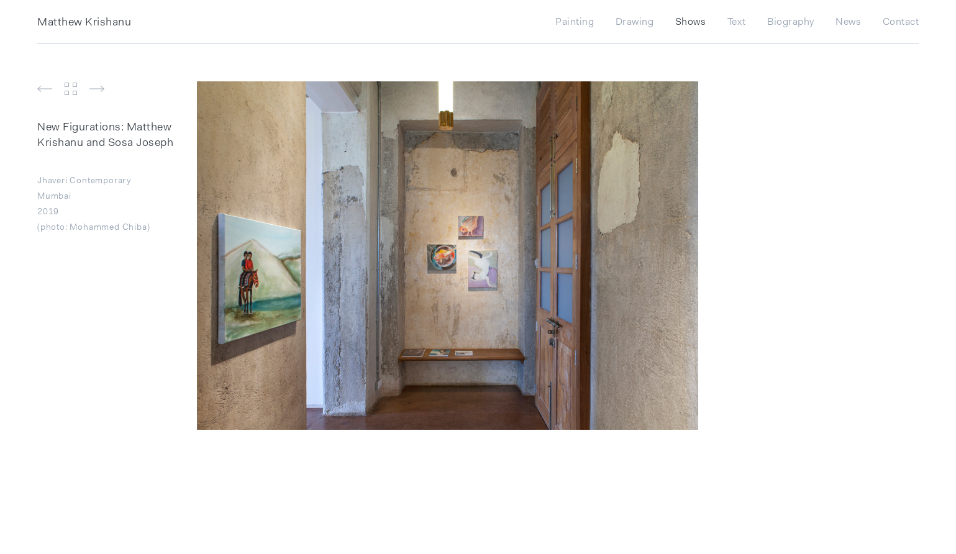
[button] (47, 91)
